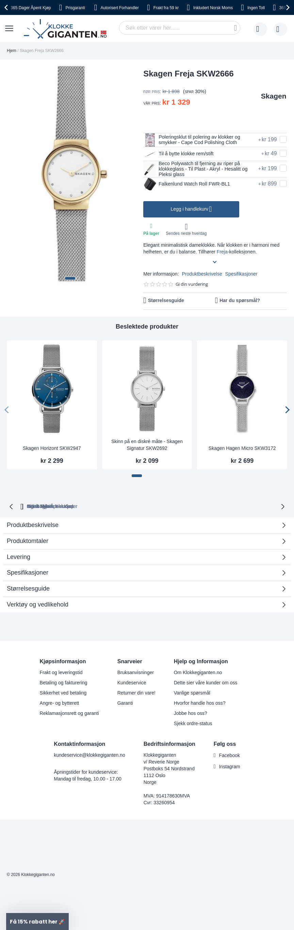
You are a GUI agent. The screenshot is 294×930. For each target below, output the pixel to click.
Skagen (274, 96)
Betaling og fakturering (63, 682)
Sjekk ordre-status (193, 723)
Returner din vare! (136, 693)
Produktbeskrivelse (202, 275)
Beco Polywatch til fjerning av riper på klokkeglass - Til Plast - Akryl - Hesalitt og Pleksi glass (196, 170)
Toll (256, 7)
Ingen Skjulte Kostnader (254, 507)
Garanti (125, 703)
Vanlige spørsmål (192, 693)
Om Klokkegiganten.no (198, 672)
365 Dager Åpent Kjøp (44, 507)
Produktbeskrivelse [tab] (33, 526)
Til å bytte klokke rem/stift (181, 154)
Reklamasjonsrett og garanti (69, 713)
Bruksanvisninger (135, 672)
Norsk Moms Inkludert (188, 507)
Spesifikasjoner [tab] (27, 574)
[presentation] (7, 7)
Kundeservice (131, 682)
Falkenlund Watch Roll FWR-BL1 (190, 186)
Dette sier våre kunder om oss (206, 682)
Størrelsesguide (166, 302)
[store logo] (66, 29)
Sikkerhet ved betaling (63, 693)
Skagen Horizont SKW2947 (52, 450)
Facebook (229, 755)
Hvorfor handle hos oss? (200, 703)
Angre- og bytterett (59, 703)
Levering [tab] (18, 558)
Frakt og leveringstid (61, 672)
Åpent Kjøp (31, 7)
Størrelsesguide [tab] (28, 589)
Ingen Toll (138, 507)
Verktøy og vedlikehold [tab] (37, 605)
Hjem (11, 50)
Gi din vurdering (192, 286)
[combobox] (179, 28)
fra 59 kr (166, 7)
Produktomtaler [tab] (144, 544)
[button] (70, 278)
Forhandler (120, 7)
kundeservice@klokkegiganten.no (89, 755)
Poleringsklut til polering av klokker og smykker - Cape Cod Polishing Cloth (196, 140)
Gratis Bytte (97, 507)
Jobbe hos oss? (190, 713)
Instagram (229, 766)
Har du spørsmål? (239, 302)
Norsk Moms (213, 7)
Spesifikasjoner (241, 275)
